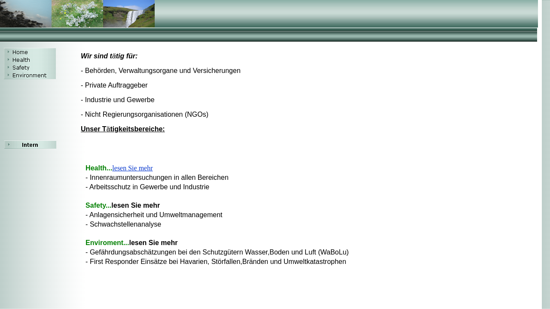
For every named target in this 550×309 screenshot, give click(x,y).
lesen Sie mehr (132, 168)
